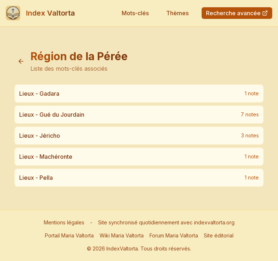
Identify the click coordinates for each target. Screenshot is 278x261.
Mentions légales (64, 222)
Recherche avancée (237, 13)
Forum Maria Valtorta (173, 235)
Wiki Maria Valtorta (122, 235)
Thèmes (177, 13)
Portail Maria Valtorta (69, 235)
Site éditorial (218, 235)
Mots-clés (135, 13)
